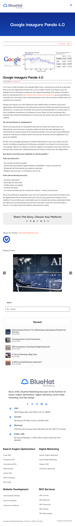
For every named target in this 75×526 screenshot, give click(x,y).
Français (59, 520)
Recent (37, 322)
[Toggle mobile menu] (71, 5)
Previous (62, 43)
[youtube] (42, 404)
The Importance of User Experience (26, 339)
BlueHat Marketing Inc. (29, 232)
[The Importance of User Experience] (8, 339)
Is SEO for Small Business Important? (27, 362)
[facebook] (27, 404)
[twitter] (32, 404)
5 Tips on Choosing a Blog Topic (24, 354)
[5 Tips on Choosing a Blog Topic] (8, 354)
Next (68, 43)
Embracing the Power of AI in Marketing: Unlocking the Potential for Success (39, 331)
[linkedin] (46, 404)
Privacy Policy (67, 520)
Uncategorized (15, 81)
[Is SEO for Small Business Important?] (8, 362)
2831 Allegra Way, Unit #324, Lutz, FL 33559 (32, 412)
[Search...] (37, 309)
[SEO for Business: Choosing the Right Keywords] (8, 346)
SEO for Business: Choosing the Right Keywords (31, 347)
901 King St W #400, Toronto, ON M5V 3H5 (31, 421)
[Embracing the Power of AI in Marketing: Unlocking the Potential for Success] (8, 331)
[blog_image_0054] (37, 61)
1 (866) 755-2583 (37, 521)
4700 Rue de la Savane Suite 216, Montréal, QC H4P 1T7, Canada (40, 429)
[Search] (7, 309)
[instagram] (37, 404)
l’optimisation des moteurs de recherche (38, 95)
